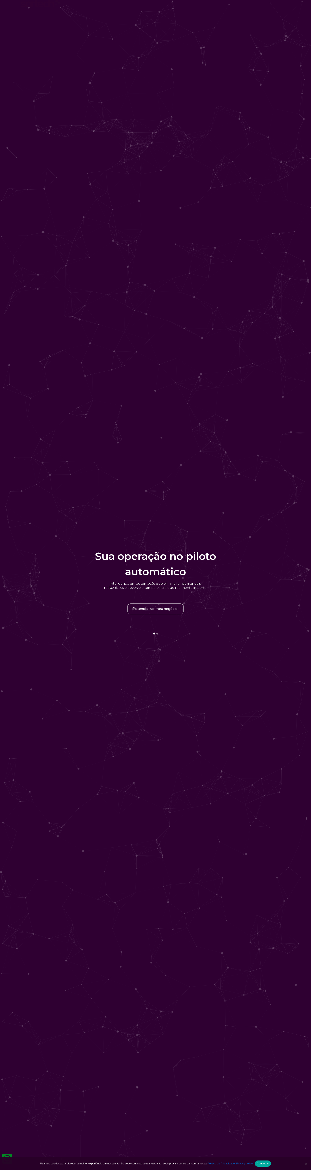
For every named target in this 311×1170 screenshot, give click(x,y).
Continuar (263, 1163)
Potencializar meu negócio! (155, 609)
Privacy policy (244, 1163)
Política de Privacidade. (221, 1163)
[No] (306, 1164)
